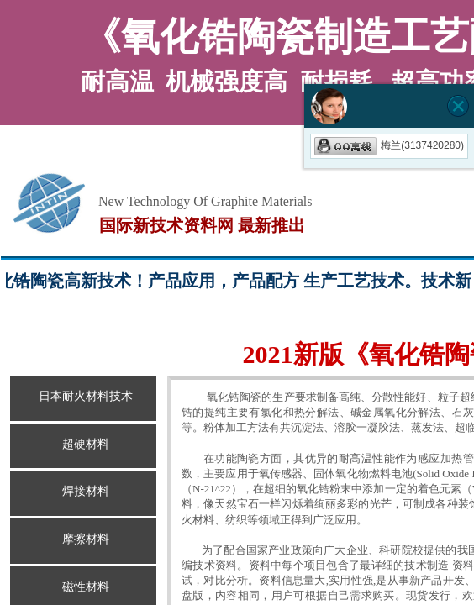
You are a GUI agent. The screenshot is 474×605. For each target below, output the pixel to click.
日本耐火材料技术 (86, 396)
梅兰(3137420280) (389, 145)
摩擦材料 (85, 539)
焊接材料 (85, 491)
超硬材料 (85, 444)
